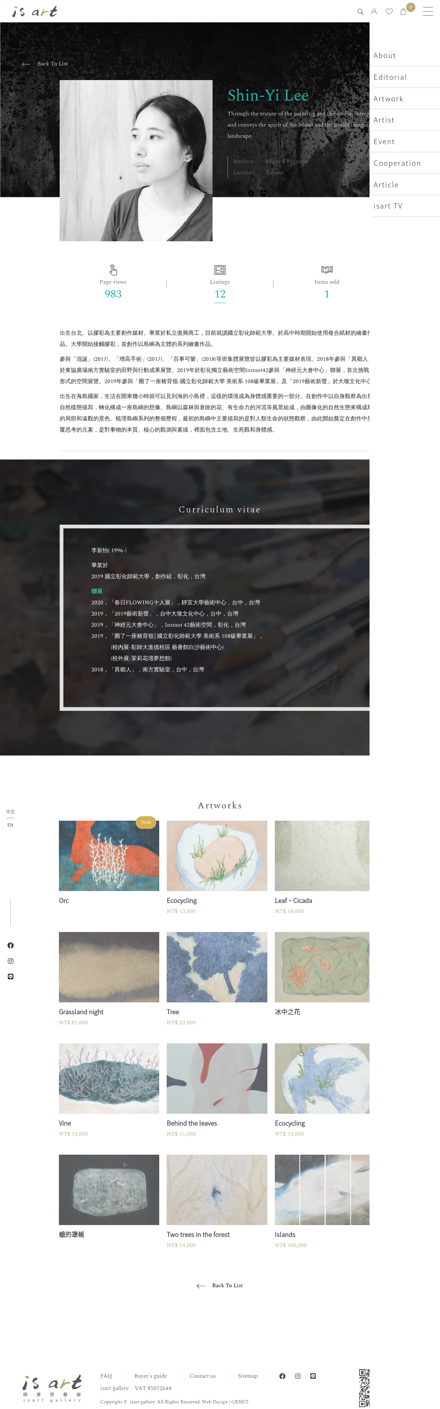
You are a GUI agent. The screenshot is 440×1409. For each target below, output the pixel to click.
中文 (10, 812)
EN (10, 825)
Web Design (215, 1402)
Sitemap (248, 1376)
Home (390, 1338)
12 (220, 294)
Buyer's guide (150, 1376)
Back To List (52, 64)
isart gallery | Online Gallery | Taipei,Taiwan (36, 11)
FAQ (106, 1376)
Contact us (202, 1376)
